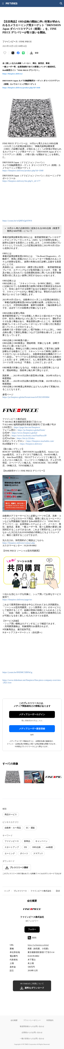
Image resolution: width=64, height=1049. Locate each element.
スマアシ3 (37, 853)
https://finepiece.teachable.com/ (40, 441)
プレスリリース (20, 891)
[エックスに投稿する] (13, 53)
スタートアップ (12, 847)
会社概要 (14, 1020)
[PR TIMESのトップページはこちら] (11, 3)
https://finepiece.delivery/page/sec (17, 599)
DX (25, 847)
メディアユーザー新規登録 (32, 728)
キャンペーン (41, 841)
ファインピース (12, 841)
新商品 (27, 841)
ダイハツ (24, 853)
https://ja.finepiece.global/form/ (31, 430)
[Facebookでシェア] (18, 53)
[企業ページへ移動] (32, 910)
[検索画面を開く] (61, 3)
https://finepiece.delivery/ (12, 74)
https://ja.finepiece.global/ (38, 945)
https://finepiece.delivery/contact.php (18, 543)
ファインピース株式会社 (41, 891)
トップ (7, 891)
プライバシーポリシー (32, 1020)
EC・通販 (30, 828)
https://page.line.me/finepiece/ (27, 427)
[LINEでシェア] (23, 53)
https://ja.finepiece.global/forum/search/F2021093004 (25, 397)
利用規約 (49, 1020)
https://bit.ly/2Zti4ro (26, 438)
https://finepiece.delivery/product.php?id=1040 (21, 87)
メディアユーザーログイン (32, 714)
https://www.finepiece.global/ (24, 433)
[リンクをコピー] (36, 53)
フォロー (32, 929)
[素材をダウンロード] (31, 53)
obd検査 (49, 847)
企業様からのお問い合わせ (32, 1032)
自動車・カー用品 (13, 828)
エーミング (10, 853)
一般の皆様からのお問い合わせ (32, 1038)
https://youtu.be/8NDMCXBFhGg (17, 672)
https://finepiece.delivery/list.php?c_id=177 (21, 181)
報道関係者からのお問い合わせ (32, 1026)
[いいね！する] (4, 53)
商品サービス (11, 814)
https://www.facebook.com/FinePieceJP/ (29, 435)
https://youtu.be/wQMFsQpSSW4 (17, 221)
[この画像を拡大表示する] (12, 777)
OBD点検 (36, 847)
